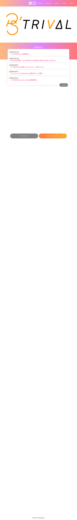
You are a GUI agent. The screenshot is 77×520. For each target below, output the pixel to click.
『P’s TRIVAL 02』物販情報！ (20, 54)
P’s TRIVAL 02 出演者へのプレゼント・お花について (27, 67)
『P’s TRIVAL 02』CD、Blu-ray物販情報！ (24, 80)
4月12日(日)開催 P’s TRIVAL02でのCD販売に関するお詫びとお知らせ (33, 60)
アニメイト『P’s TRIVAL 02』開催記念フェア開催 (26, 73)
